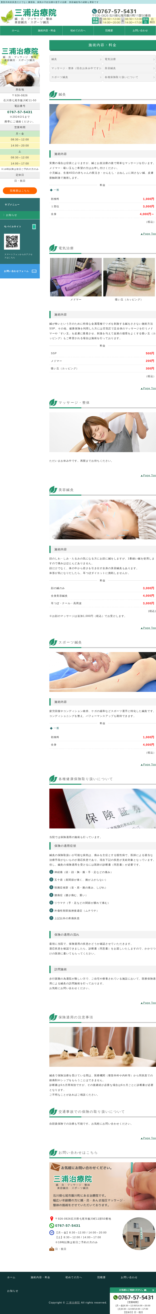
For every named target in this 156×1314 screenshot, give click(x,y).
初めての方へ (78, 30)
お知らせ (11, 215)
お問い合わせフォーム (16, 271)
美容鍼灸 (110, 68)
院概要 (109, 30)
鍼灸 (54, 59)
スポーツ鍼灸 (59, 77)
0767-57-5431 (68, 1226)
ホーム (15, 30)
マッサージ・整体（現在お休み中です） (76, 68)
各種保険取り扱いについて (121, 77)
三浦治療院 (73, 1302)
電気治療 (110, 59)
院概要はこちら (20, 190)
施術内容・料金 (47, 30)
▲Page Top (148, 233)
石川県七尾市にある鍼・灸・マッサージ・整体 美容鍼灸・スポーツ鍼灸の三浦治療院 (28, 16)
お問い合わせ (140, 30)
